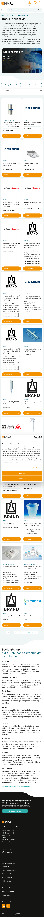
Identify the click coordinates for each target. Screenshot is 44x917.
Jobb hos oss (6, 881)
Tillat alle (22, 473)
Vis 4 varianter (11, 588)
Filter (32, 85)
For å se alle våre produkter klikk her (16, 786)
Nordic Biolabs (7, 877)
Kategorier (11, 85)
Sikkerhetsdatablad (9, 874)
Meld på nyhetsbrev (14, 811)
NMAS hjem (4, 15)
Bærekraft (5, 867)
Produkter (13, 15)
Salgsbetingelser (8, 891)
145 (32, 632)
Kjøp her (11, 136)
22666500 (7, 58)
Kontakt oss (6, 895)
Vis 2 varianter (11, 496)
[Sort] (22, 91)
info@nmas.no (8, 60)
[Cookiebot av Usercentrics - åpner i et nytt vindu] (34, 437)
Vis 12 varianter (32, 268)
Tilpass (22, 478)
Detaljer (35, 468)
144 (28, 632)
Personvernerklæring (9, 870)
